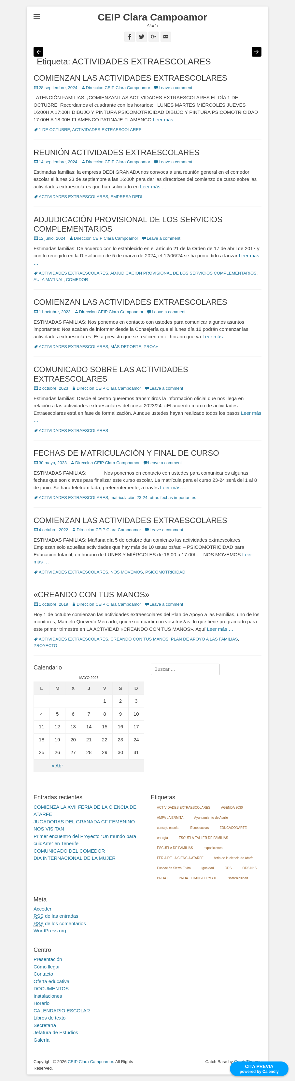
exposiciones (213, 848)
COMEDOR (77, 279)
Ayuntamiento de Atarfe (211, 817)
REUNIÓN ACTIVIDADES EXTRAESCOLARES (116, 152)
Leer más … (166, 119)
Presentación (48, 959)
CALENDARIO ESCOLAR (62, 1010)
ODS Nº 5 (249, 868)
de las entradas (56, 916)
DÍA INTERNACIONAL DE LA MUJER (75, 858)
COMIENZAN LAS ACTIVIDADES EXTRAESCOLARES (130, 78)
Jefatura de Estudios (56, 1032)
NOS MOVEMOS (126, 572)
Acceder (42, 909)
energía (162, 838)
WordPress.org (50, 930)
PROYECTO (45, 645)
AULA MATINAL (48, 279)
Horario (41, 1003)
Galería (41, 1040)
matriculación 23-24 (128, 497)
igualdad (208, 868)
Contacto (43, 974)
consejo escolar (168, 828)
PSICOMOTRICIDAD (165, 572)
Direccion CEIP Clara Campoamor (118, 87)
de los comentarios (60, 923)
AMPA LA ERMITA (170, 817)
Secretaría (45, 1025)
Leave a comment (175, 87)
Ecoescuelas (199, 828)
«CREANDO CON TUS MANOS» (91, 594)
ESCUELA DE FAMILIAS (175, 848)
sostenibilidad (238, 878)
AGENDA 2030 (232, 807)
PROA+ (151, 346)
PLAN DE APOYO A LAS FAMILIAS (204, 639)
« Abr (57, 765)
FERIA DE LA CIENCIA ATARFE (180, 858)
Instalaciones (48, 996)
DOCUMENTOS (51, 988)
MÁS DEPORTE (125, 346)
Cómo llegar (47, 966)
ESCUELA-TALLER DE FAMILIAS (203, 838)
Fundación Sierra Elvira (174, 868)
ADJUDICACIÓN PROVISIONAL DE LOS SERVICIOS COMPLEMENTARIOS (183, 273)
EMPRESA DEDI (126, 196)
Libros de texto (49, 1017)
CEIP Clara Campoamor (152, 17)
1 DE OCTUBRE (54, 129)
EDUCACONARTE (233, 828)
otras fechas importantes (173, 497)
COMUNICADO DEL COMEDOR (69, 851)
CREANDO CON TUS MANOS (139, 639)
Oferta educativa (51, 981)
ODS (228, 868)
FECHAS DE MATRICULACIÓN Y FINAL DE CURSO (126, 453)
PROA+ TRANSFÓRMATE (198, 878)
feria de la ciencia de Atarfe (234, 858)
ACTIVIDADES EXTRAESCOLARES (107, 129)
